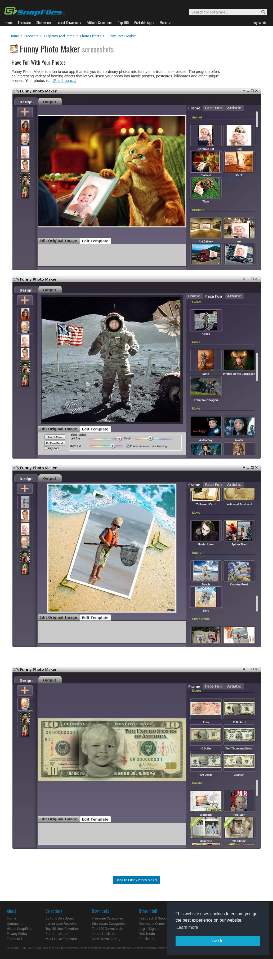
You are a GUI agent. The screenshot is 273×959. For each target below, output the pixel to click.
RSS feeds (147, 934)
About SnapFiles (19, 929)
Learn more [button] (187, 927)
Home (14, 36)
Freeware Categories (107, 918)
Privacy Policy (17, 934)
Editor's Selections (60, 918)
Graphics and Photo (59, 36)
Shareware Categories (109, 924)
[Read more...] (64, 80)
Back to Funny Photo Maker (136, 880)
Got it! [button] (217, 941)
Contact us (15, 924)
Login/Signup (149, 929)
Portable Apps (57, 934)
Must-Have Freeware (61, 939)
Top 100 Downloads (107, 929)
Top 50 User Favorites (62, 929)
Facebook (146, 939)
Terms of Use (17, 939)
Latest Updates (103, 934)
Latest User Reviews (61, 924)
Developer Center (152, 924)
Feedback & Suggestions (158, 918)
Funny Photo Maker (121, 36)
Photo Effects (90, 36)
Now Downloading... (107, 939)
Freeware (31, 36)
